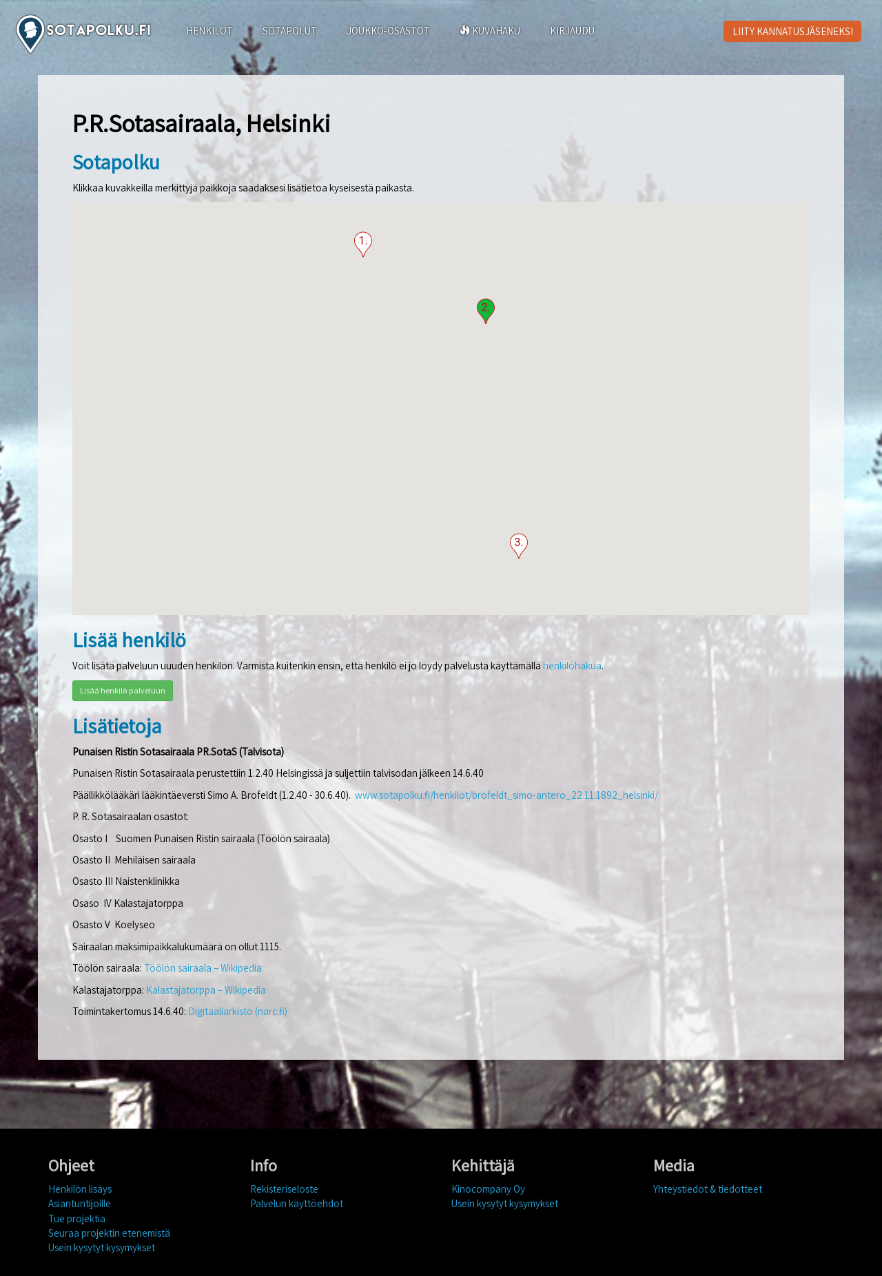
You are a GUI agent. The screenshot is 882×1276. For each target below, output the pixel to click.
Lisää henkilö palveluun (122, 690)
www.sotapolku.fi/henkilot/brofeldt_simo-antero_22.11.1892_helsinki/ (506, 795)
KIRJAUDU (572, 30)
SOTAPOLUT (290, 30)
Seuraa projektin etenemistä (109, 1233)
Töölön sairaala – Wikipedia (203, 967)
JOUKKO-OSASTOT (388, 30)
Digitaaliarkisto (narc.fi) (237, 1011)
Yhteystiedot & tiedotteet (707, 1188)
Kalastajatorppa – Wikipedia (206, 989)
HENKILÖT (209, 30)
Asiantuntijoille (79, 1203)
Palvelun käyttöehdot (296, 1203)
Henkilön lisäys (80, 1188)
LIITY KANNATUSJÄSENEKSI (792, 31)
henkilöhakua (572, 665)
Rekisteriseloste (284, 1188)
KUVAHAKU (490, 30)
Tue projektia (76, 1218)
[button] (363, 244)
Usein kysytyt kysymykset (101, 1247)
